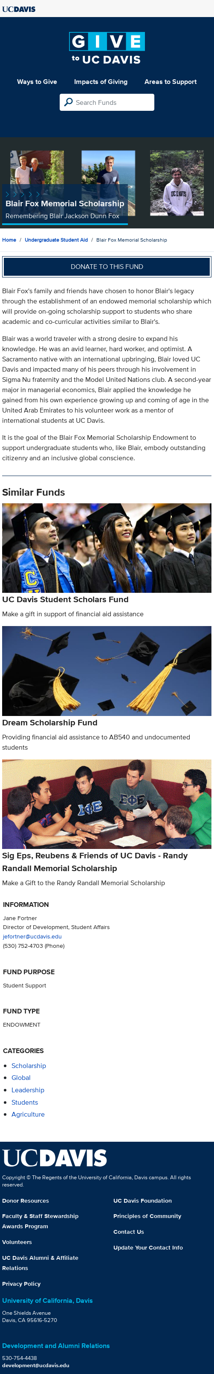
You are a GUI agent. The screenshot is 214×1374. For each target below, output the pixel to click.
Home (9, 239)
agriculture (28, 1114)
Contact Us (128, 1231)
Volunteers (17, 1242)
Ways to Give (37, 82)
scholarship (29, 1066)
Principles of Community (147, 1216)
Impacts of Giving (100, 82)
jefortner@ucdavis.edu (32, 936)
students (25, 1102)
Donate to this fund (107, 266)
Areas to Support (171, 82)
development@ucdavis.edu (35, 1365)
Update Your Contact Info (148, 1247)
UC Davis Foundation (142, 1200)
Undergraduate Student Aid (56, 239)
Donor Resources (25, 1200)
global (21, 1077)
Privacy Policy (21, 1283)
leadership (28, 1090)
